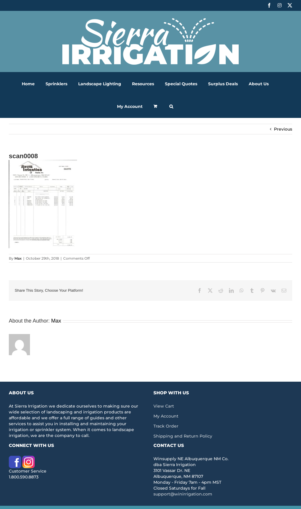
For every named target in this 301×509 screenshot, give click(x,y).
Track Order (165, 426)
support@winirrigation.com (182, 494)
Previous (283, 129)
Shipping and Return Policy (182, 436)
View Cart (163, 406)
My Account (165, 416)
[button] (171, 106)
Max (18, 258)
